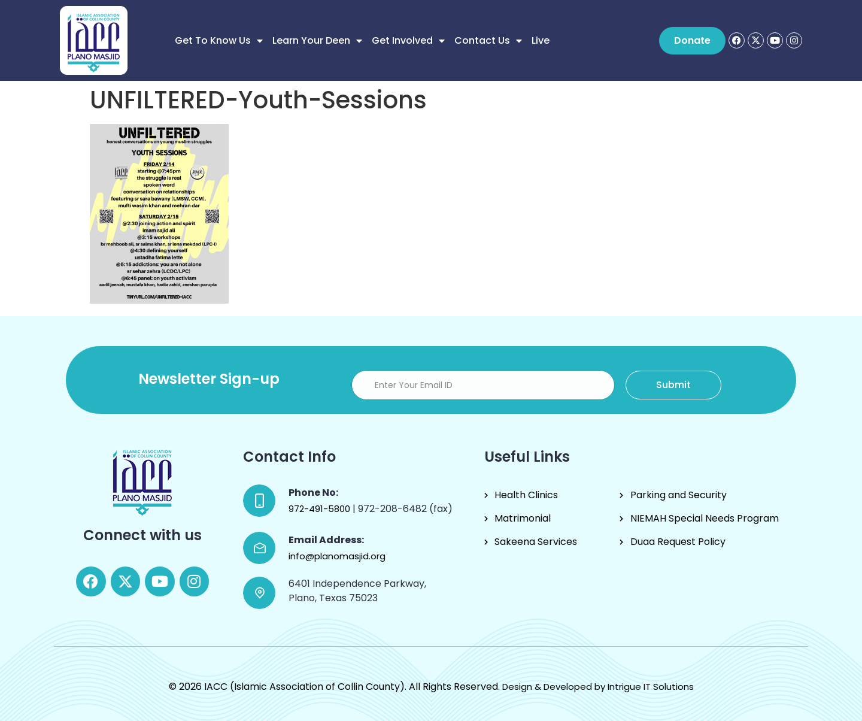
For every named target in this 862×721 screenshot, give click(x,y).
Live (541, 40)
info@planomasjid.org (337, 556)
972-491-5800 (321, 508)
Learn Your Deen (317, 40)
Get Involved (408, 40)
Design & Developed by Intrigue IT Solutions (598, 686)
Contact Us (488, 40)
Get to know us (219, 40)
